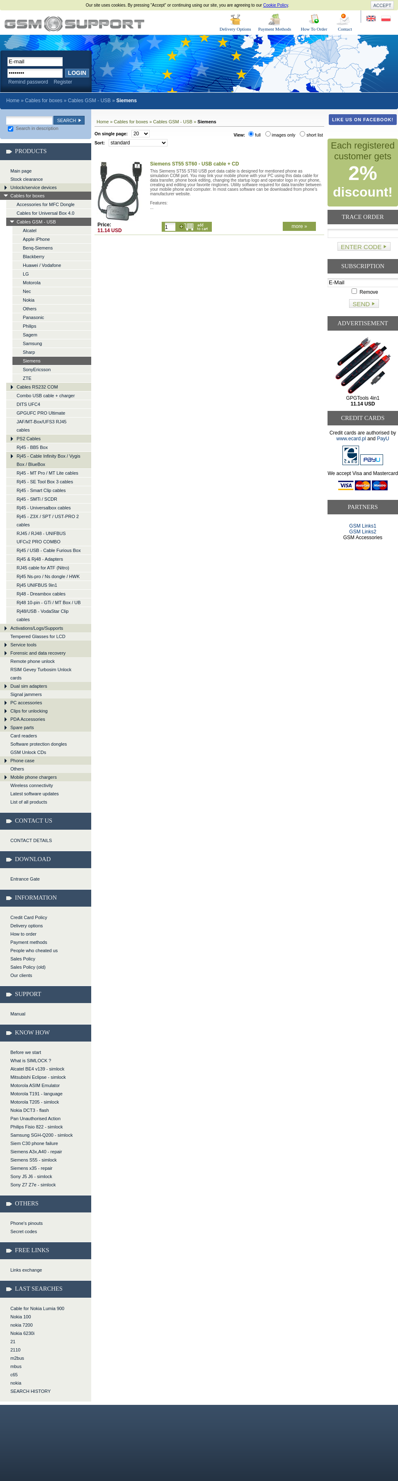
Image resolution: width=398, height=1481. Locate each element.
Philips (29, 326)
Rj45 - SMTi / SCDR (37, 499)
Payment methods (28, 942)
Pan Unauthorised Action (35, 1118)
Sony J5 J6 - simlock (31, 1176)
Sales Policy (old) (28, 967)
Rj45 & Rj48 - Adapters (40, 559)
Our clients (21, 975)
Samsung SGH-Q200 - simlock (41, 1135)
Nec (27, 291)
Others (29, 308)
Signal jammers (26, 694)
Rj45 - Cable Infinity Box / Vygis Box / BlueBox (48, 460)
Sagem (30, 334)
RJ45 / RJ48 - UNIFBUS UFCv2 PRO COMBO (41, 537)
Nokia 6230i (22, 1333)
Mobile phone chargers (33, 777)
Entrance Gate (25, 878)
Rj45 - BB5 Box (32, 447)
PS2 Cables (29, 438)
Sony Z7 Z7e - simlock (33, 1184)
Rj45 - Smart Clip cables (41, 490)
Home (12, 100)
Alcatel (29, 230)
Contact (345, 28)
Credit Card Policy (28, 917)
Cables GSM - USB (89, 100)
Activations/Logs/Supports (36, 628)
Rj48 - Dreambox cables (41, 593)
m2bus (17, 1358)
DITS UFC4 (28, 404)
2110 (15, 1349)
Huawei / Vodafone (42, 265)
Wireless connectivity (31, 785)
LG (26, 273)
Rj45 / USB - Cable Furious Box (49, 550)
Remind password (28, 82)
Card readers (23, 735)
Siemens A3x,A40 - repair (36, 1151)
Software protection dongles (38, 744)
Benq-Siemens (38, 247)
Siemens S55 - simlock (33, 1159)
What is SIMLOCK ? (30, 1060)
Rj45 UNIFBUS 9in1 (37, 585)
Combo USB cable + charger (46, 395)
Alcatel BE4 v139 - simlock (37, 1068)
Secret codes (23, 1231)
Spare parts (22, 727)
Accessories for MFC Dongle (46, 204)
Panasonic (33, 317)
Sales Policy (22, 958)
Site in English (372, 18)
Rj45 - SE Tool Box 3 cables (45, 481)
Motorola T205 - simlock (34, 1101)
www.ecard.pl (351, 439)
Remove (365, 292)
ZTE (27, 378)
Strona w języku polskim (385, 18)
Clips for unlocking (29, 710)
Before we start (25, 1052)
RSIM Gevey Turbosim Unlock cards (40, 673)
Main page (21, 170)
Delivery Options (235, 28)
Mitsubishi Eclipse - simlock (38, 1077)
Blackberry (33, 256)
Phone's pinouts (26, 1223)
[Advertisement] (363, 572)
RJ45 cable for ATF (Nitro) (43, 567)
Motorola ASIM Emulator (35, 1085)
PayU (383, 439)
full (254, 134)
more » (299, 226)
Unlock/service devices (33, 187)
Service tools (23, 644)
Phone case (22, 760)
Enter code (361, 246)
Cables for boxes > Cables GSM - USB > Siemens (74, 23)
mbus (16, 1366)
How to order (23, 933)
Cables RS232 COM (37, 386)
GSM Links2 (362, 532)
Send (361, 303)
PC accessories (26, 702)
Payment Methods (274, 28)
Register (62, 82)
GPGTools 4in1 (363, 401)
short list (311, 134)
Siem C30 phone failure (34, 1143)
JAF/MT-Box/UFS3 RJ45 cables (41, 425)
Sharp (29, 352)
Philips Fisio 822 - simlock (36, 1126)
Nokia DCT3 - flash (29, 1110)
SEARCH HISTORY (30, 1391)
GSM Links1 (362, 526)
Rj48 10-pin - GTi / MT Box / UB (49, 602)
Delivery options (26, 925)
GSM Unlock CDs (28, 752)
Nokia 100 (20, 1316)
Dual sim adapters (28, 686)
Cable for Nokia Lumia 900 (37, 1308)
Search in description (33, 128)
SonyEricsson (37, 369)
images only (280, 134)
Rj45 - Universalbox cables (44, 507)
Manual (17, 1013)
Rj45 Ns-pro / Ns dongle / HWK (48, 576)
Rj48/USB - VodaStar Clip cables (42, 615)
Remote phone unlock (32, 661)
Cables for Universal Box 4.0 (45, 213)
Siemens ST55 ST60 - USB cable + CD (194, 164)
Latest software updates (34, 793)
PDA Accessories (27, 719)
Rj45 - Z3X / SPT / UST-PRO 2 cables (48, 520)
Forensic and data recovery (38, 652)
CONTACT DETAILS (31, 840)
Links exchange (26, 1269)
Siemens (32, 360)
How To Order (314, 28)
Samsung (32, 343)
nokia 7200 (21, 1325)
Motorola (32, 282)
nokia (15, 1382)
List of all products (28, 801)
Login (77, 73)
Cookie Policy (275, 5)
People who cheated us (34, 950)
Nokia (28, 300)
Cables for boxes (43, 100)
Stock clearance (26, 179)
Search (66, 120)
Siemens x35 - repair (31, 1168)
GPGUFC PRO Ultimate (41, 412)
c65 (14, 1374)
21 (12, 1341)
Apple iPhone (36, 239)
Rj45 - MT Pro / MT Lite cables (47, 472)
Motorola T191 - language (36, 1093)
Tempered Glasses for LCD (38, 636)
